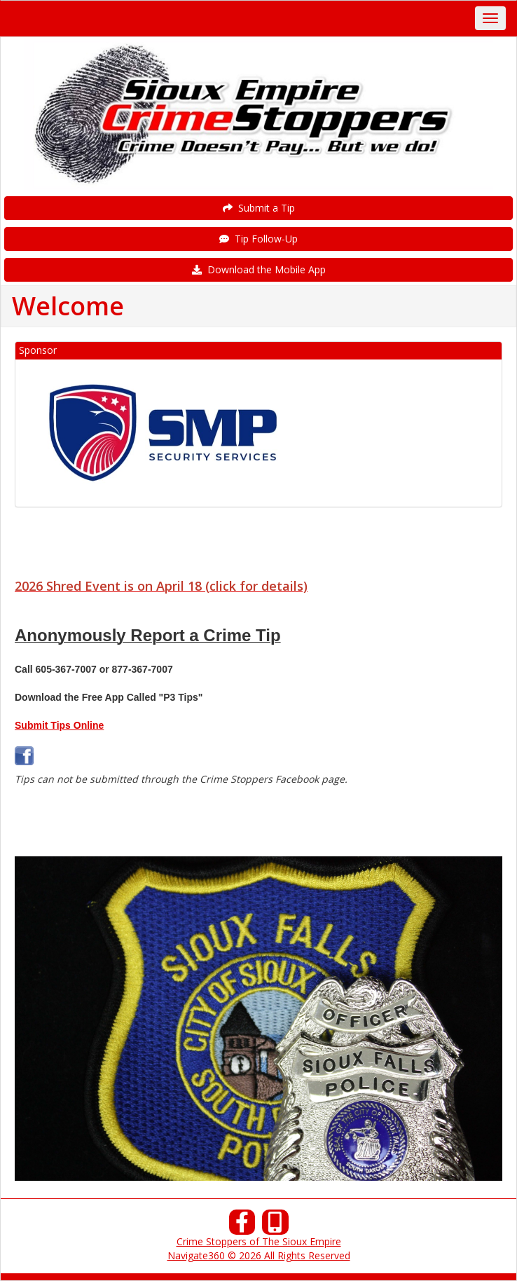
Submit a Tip (259, 207)
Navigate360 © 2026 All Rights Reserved (258, 1255)
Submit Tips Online (59, 725)
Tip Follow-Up (258, 238)
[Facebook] (242, 1226)
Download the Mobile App (259, 269)
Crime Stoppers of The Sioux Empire (259, 1241)
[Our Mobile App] (275, 1226)
